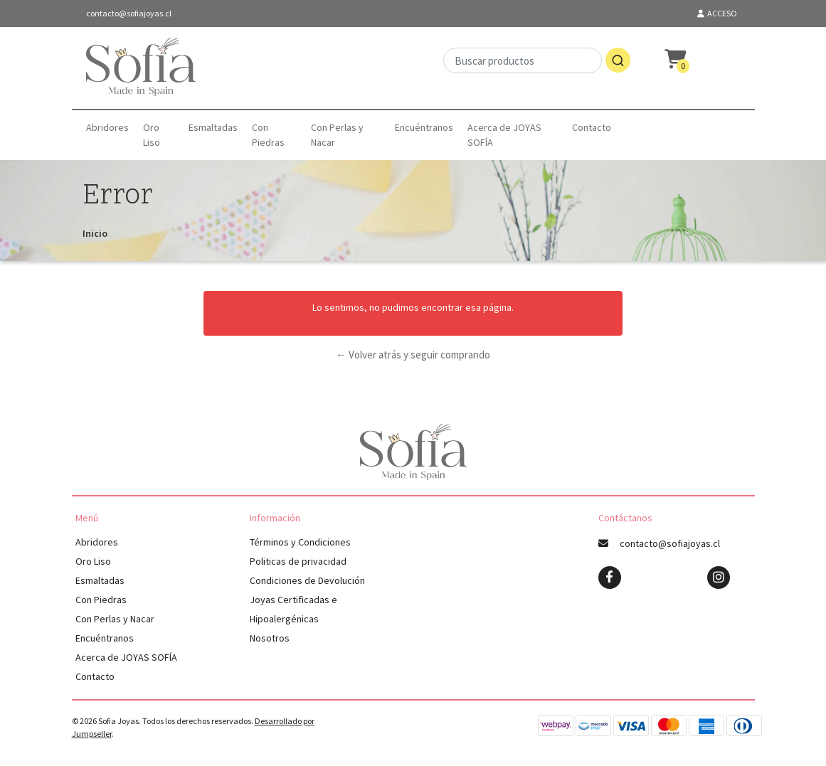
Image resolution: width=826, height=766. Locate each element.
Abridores (107, 127)
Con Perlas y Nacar (337, 135)
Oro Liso (151, 135)
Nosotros (270, 638)
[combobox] (536, 68)
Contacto (591, 127)
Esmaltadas (213, 127)
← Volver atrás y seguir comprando (413, 354)
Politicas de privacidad (298, 561)
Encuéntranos (424, 127)
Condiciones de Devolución (307, 580)
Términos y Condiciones (300, 542)
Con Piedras (268, 135)
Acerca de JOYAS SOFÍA (504, 135)
